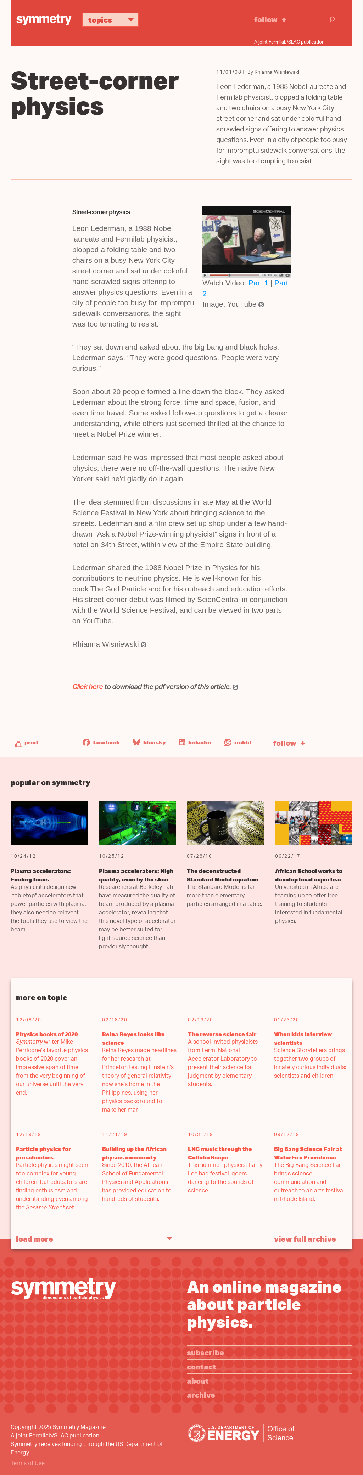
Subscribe (205, 1352)
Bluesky (149, 742)
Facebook (101, 742)
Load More (34, 1238)
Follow (266, 19)
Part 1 (258, 283)
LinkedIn (195, 742)
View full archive (305, 1238)
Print (31, 742)
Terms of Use (28, 1464)
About (198, 1380)
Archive (201, 1395)
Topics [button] (113, 19)
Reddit (238, 742)
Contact (201, 1366)
